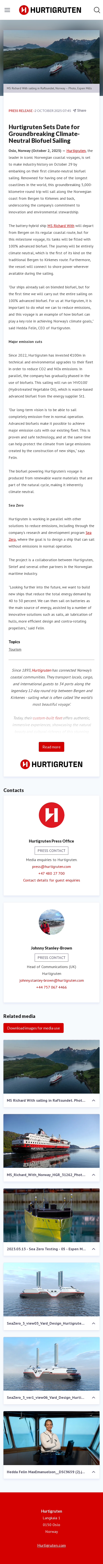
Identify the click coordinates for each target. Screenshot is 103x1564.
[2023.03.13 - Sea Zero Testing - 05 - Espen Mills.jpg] (51, 1215)
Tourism (15, 649)
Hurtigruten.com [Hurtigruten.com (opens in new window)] (51, 1545)
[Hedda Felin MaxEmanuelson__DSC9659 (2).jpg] (51, 1438)
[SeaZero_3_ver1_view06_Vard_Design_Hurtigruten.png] (51, 1364)
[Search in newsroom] (97, 10)
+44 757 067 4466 (51, 987)
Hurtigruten (76, 150)
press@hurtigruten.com (51, 866)
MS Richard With (60, 225)
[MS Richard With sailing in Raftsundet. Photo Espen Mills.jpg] (51, 1067)
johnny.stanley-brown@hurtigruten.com (51, 980)
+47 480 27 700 (51, 873)
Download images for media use (33, 1028)
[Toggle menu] (7, 10)
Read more (51, 746)
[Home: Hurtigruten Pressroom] (50, 10)
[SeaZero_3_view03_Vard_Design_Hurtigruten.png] (51, 1290)
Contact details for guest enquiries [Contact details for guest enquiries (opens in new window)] (51, 880)
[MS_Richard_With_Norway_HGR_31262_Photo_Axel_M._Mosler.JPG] (51, 1141)
